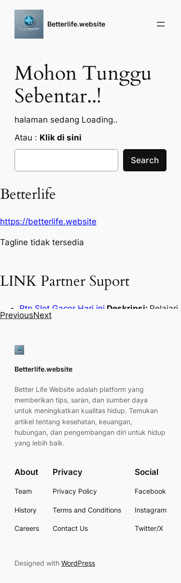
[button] (16, 315)
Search (145, 160)
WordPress (78, 563)
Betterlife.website (76, 24)
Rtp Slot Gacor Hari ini (62, 308)
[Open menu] (161, 24)
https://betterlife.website (48, 221)
